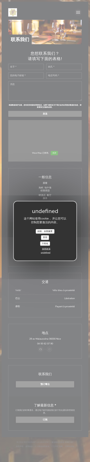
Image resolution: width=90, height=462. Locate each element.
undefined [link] (45, 252)
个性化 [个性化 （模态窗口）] (45, 243)
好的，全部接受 (45, 231)
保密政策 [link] (46, 249)
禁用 (45, 237)
